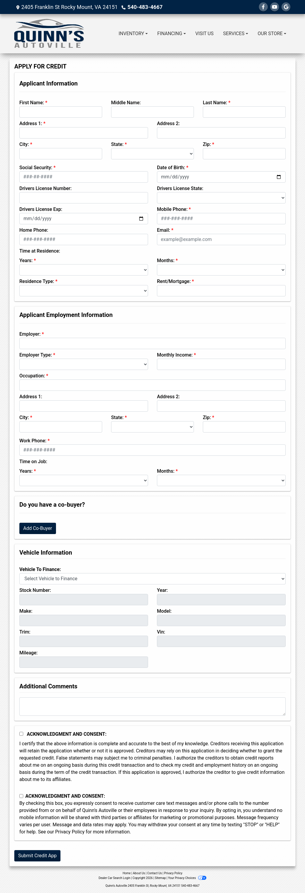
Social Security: (35, 167)
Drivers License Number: (45, 188)
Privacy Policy (70, 832)
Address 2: (168, 123)
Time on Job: (33, 461)
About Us (139, 873)
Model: (164, 611)
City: (24, 144)
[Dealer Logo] (49, 34)
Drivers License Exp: (40, 209)
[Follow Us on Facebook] (263, 7)
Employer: (30, 334)
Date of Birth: (171, 167)
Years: (26, 260)
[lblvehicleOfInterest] (152, 578)
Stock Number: (35, 590)
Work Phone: (32, 441)
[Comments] (152, 706)
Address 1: (30, 123)
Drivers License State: (180, 188)
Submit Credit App (37, 855)
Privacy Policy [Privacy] (173, 873)
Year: (162, 590)
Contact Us (154, 873)
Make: (25, 611)
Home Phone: (33, 230)
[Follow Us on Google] (285, 7)
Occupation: (32, 376)
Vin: (161, 632)
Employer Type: (35, 355)
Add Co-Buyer (37, 528)
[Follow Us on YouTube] (274, 7)
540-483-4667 (144, 7)
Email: (163, 230)
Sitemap (160, 878)
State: (117, 144)
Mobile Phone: (172, 209)
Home (127, 873)
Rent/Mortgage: (174, 281)
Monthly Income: (175, 355)
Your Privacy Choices (187, 878)
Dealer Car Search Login (114, 878)
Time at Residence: (39, 251)
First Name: (31, 102)
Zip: (207, 144)
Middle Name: (126, 102)
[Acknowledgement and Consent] (21, 734)
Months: (166, 260)
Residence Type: (36, 281)
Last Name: (215, 102)
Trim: (24, 632)
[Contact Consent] (21, 796)
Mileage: (28, 653)
